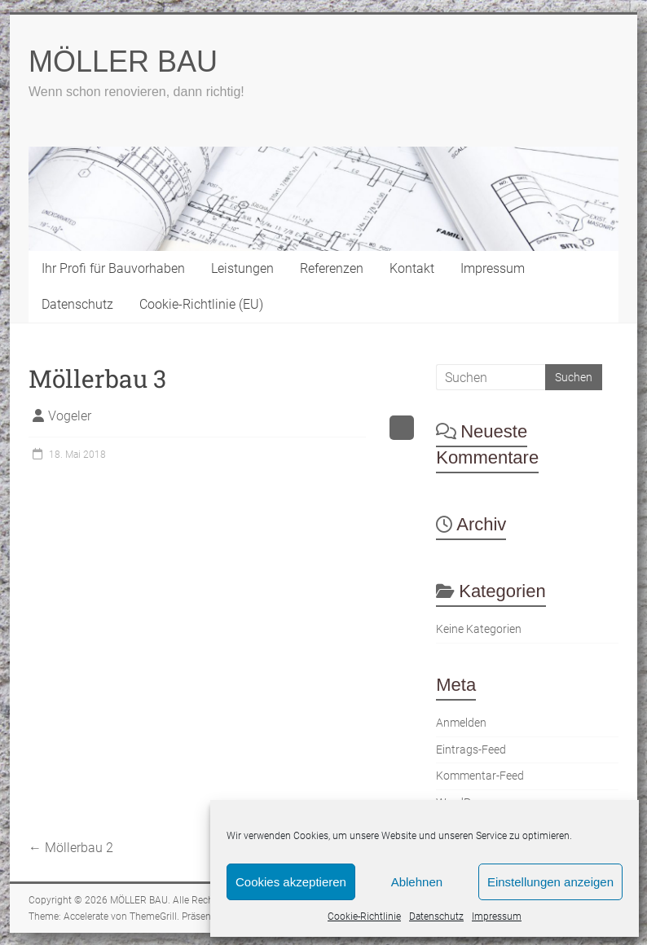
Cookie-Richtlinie (364, 916)
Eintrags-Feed (471, 750)
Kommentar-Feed (480, 776)
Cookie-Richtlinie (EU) (201, 304)
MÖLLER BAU (123, 61)
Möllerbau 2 (71, 847)
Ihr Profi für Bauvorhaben (113, 268)
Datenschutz (436, 916)
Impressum (497, 916)
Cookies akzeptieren (290, 882)
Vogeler (69, 416)
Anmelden (461, 723)
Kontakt (412, 268)
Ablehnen (416, 882)
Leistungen (242, 268)
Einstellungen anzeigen (550, 882)
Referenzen (331, 268)
